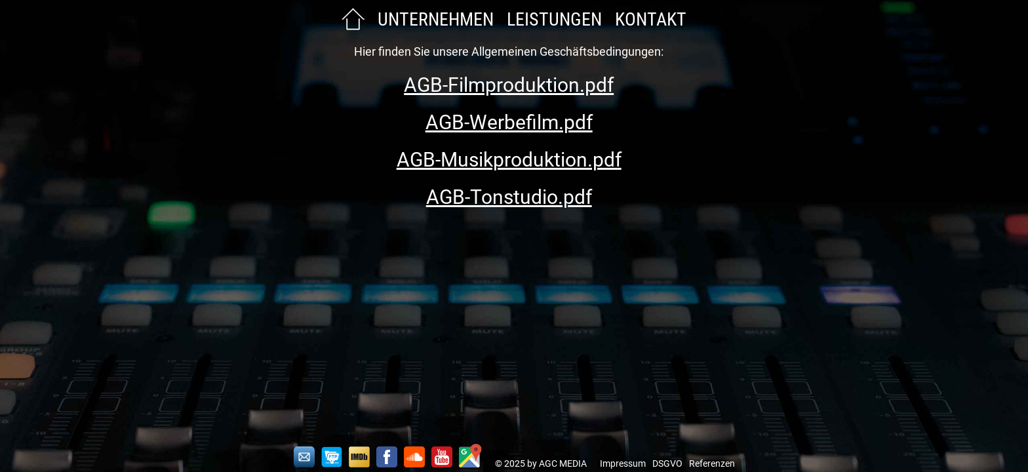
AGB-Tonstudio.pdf (509, 197)
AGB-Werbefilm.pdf (509, 122)
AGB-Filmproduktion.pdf (509, 84)
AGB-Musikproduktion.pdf (509, 159)
